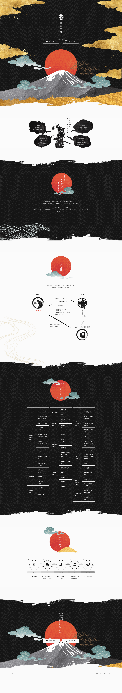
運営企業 (98, 687)
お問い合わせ (106, 687)
